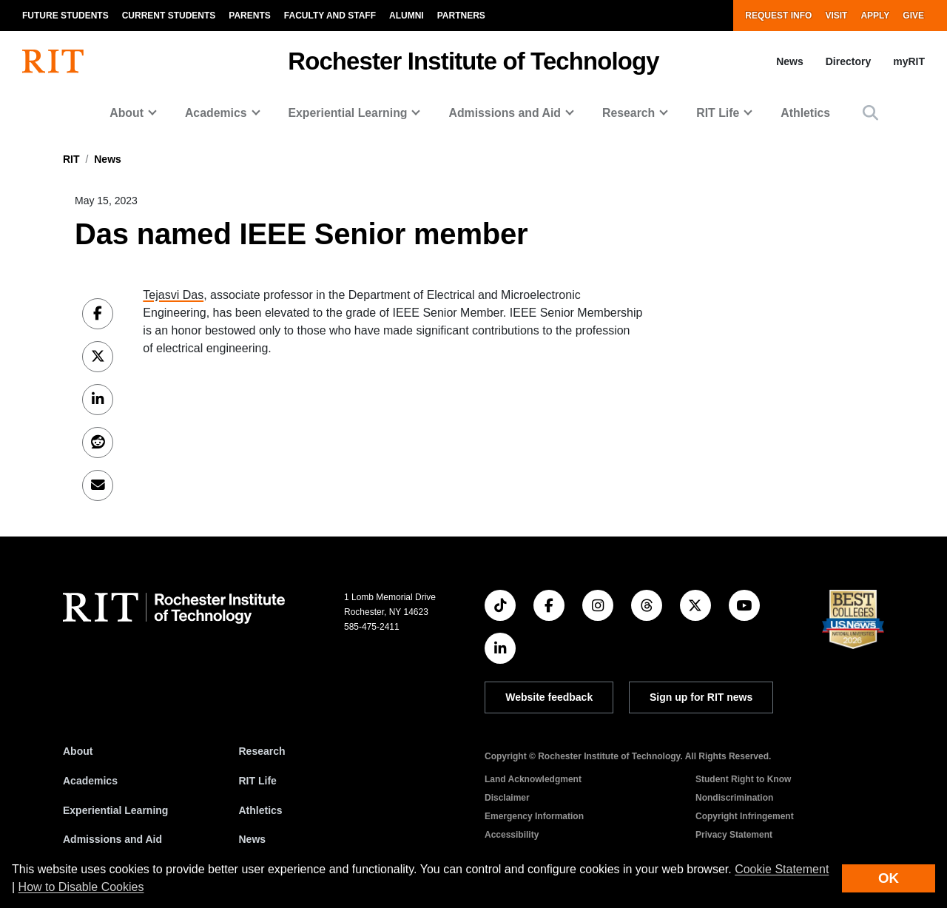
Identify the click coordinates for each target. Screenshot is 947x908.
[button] (870, 112)
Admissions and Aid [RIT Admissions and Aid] (112, 839)
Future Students (65, 15)
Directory (848, 61)
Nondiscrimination (734, 798)
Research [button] (628, 113)
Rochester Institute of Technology (473, 61)
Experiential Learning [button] (348, 113)
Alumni (406, 15)
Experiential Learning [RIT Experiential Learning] (115, 810)
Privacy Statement (733, 835)
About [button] (126, 113)
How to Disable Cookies (81, 887)
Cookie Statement (782, 869)
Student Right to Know (743, 779)
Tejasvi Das (173, 295)
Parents (249, 15)
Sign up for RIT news (701, 697)
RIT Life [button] (717, 113)
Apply (874, 15)
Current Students (169, 15)
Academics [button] (216, 113)
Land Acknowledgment (533, 779)
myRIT (909, 61)
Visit (836, 15)
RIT (71, 159)
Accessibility (512, 835)
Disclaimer (507, 798)
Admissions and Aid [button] (504, 113)
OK (888, 878)
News (789, 61)
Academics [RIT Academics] (90, 781)
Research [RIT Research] (262, 751)
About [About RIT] (77, 751)
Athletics (805, 113)
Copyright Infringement (744, 816)
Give (913, 15)
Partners (461, 15)
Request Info (778, 15)
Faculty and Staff (330, 15)
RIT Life (258, 781)
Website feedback (549, 697)
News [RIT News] (252, 839)
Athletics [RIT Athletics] (261, 810)
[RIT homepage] (53, 61)
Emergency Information (534, 816)
